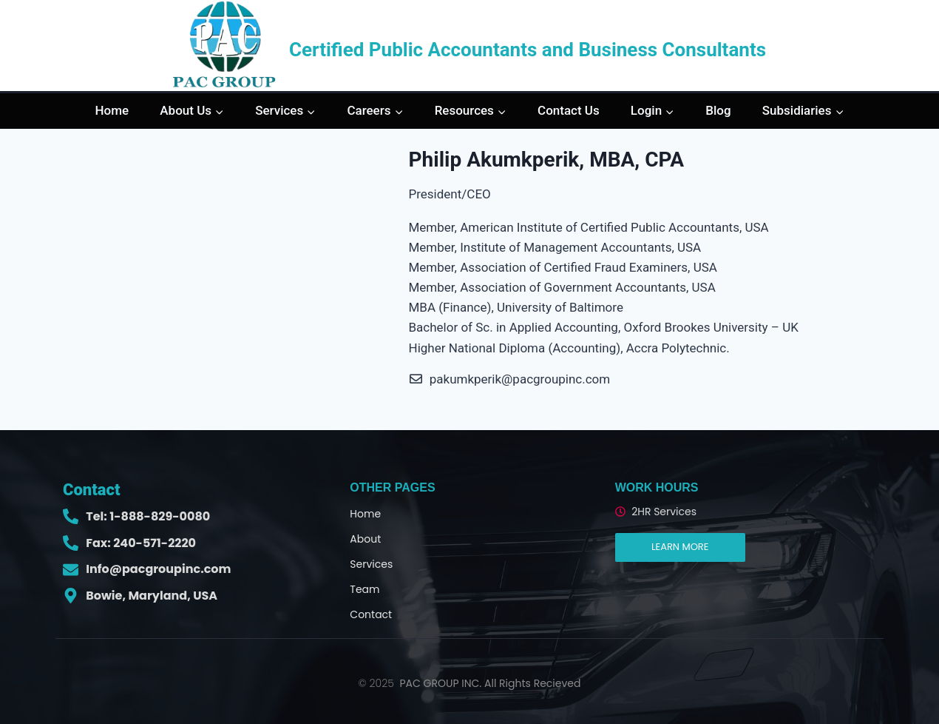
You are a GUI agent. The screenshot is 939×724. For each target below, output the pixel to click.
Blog (717, 110)
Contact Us (569, 110)
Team (364, 589)
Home (112, 110)
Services (371, 564)
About (365, 539)
